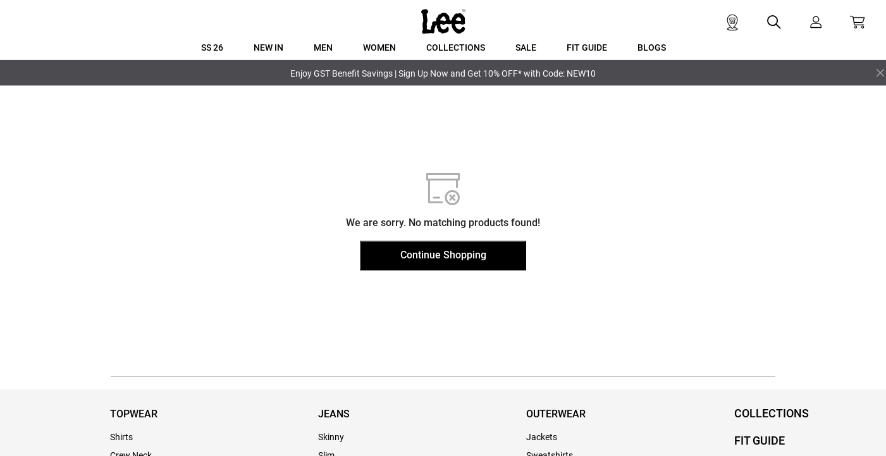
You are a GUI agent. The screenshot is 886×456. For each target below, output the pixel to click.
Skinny (331, 437)
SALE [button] (525, 47)
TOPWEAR (133, 414)
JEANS (334, 414)
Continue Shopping (443, 255)
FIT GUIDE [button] (587, 47)
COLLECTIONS (771, 413)
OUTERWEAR (556, 414)
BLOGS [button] (651, 47)
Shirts (121, 437)
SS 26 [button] (212, 47)
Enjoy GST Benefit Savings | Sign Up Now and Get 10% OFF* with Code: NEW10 (443, 73)
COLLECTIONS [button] (455, 47)
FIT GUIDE (759, 440)
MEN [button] (323, 47)
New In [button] (268, 47)
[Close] (880, 73)
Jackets (541, 437)
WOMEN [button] (379, 47)
